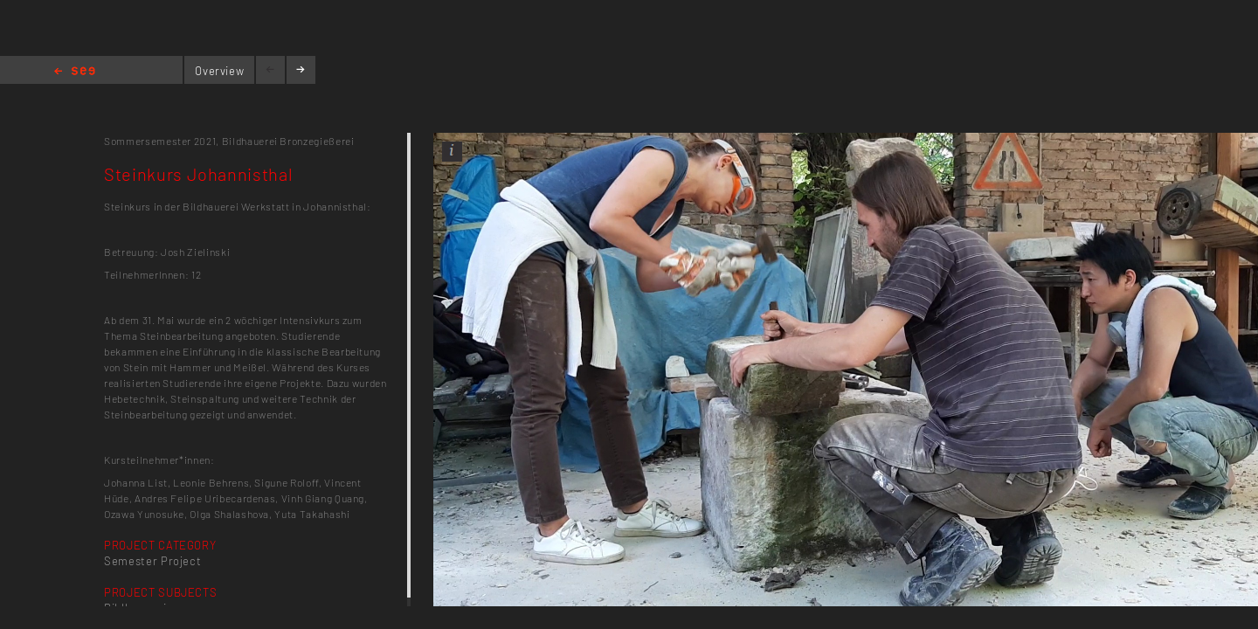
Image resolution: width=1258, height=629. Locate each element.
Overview (219, 71)
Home (74, 72)
